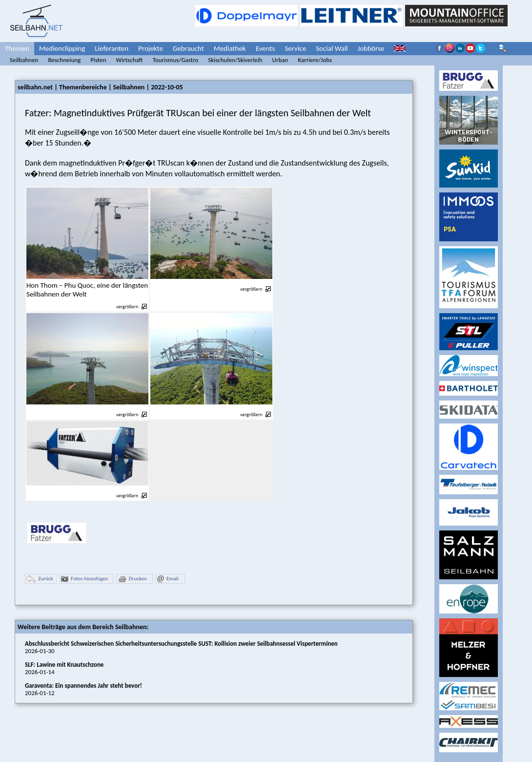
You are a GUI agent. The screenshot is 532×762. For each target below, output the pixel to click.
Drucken (132, 579)
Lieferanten (111, 48)
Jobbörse (371, 48)
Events (265, 48)
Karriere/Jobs (315, 60)
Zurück (39, 579)
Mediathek (230, 48)
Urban (280, 60)
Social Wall (332, 48)
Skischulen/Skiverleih (235, 60)
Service (295, 48)
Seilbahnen (24, 60)
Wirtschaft (129, 60)
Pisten (98, 60)
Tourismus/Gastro (176, 60)
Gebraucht (188, 48)
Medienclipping (62, 48)
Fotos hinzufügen (84, 579)
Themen (17, 48)
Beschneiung (64, 60)
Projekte (150, 48)
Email (167, 579)
